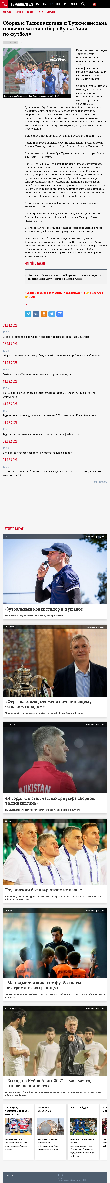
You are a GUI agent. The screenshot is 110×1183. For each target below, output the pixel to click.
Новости (7, 11)
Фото (40, 11)
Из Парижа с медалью (44, 1109)
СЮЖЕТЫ (51, 11)
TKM (58, 4)
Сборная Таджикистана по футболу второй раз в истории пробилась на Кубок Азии (51, 355)
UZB (65, 4)
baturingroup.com (75, 1180)
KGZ (44, 4)
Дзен (31, 297)
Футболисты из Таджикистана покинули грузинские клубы (37, 374)
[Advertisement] (55, 506)
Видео (30, 11)
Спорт (22, 42)
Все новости (100, 482)
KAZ (37, 4)
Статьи (19, 11)
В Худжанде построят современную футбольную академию (37, 452)
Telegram (95, 293)
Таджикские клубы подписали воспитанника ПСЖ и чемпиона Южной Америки (49, 415)
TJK (51, 4)
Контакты (9, 1175)
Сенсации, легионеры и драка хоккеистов (17, 1111)
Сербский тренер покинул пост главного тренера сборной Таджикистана (46, 336)
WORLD (74, 4)
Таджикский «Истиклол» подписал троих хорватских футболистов (41, 434)
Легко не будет (79, 1107)
